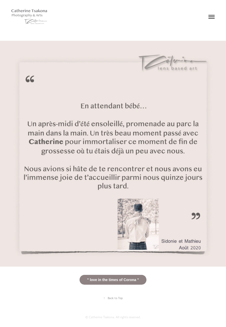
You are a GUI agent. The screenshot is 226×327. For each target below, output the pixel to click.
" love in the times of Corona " (113, 280)
